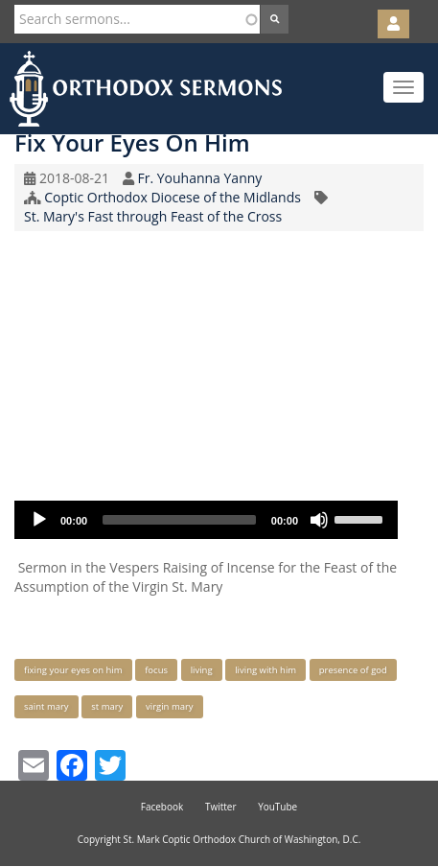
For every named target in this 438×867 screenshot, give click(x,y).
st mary (107, 706)
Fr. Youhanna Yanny (199, 178)
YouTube (277, 806)
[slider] (179, 520)
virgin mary (170, 706)
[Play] (39, 519)
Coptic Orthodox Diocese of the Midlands (172, 197)
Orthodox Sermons (146, 89)
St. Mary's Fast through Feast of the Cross (153, 216)
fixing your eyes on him (73, 670)
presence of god (353, 670)
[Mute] (319, 519)
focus (156, 670)
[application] (206, 520)
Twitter (221, 806)
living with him (265, 670)
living (202, 670)
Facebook (162, 806)
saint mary (46, 706)
